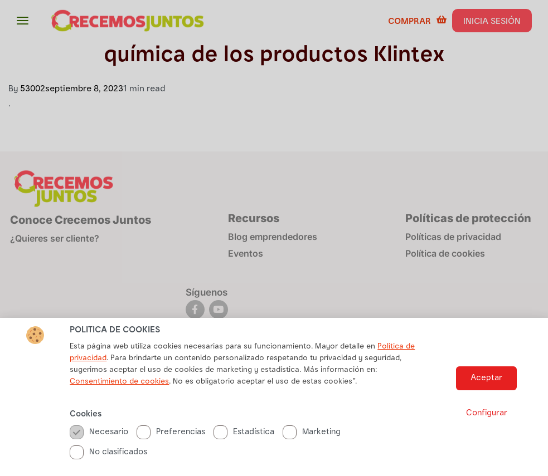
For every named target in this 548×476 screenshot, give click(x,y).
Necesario (99, 434)
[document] (274, 238)
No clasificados (108, 454)
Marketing (312, 434)
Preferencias (171, 434)
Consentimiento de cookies (119, 383)
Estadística (244, 434)
